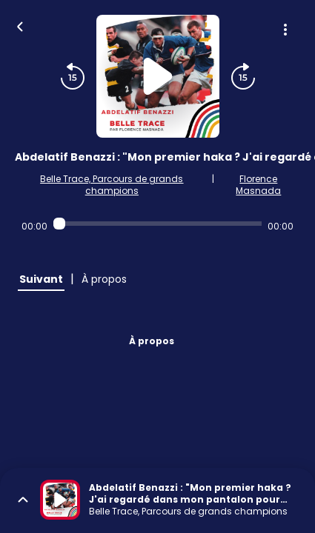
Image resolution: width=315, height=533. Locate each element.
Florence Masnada (258, 184)
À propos (151, 341)
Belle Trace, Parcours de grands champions (111, 184)
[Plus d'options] (285, 29)
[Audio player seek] (157, 223)
